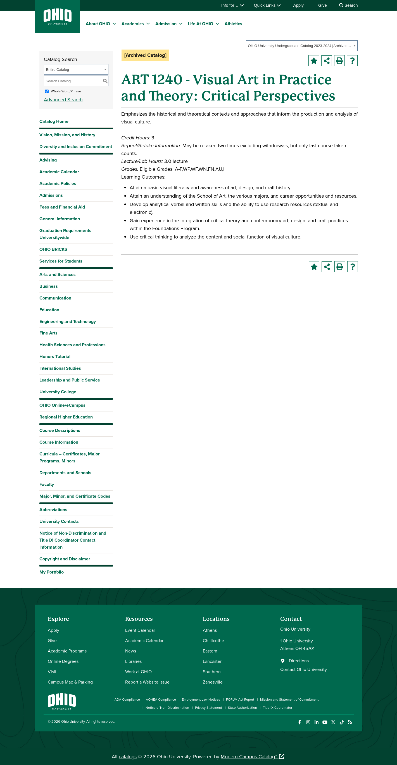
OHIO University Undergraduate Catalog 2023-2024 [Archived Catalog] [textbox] (300, 46)
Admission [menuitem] (166, 23)
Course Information (58, 442)
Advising (48, 160)
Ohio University (73, 721)
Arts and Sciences (57, 274)
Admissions (51, 195)
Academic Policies (57, 183)
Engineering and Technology (67, 321)
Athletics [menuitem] (233, 23)
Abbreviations (53, 509)
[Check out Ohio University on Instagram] (308, 722)
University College (57, 392)
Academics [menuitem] (133, 23)
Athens (210, 630)
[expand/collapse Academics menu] (148, 23)
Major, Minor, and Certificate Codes (74, 496)
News (130, 651)
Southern (212, 671)
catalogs (128, 756)
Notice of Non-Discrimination (167, 707)
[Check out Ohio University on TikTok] (341, 722)
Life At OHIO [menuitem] (200, 23)
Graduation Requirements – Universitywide (67, 234)
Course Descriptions (59, 430)
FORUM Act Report (240, 699)
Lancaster (212, 661)
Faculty (46, 484)
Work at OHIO (138, 671)
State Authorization (242, 707)
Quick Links (267, 5)
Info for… (232, 5)
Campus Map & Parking (70, 682)
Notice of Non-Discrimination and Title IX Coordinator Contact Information (72, 540)
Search (348, 5)
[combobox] (302, 45)
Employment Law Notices (201, 699)
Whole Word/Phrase (66, 91)
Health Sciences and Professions (72, 344)
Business (48, 286)
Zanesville (213, 682)
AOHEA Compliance (161, 699)
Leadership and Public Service (69, 380)
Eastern (210, 651)
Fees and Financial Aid (62, 207)
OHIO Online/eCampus (62, 405)
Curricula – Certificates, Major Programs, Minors (69, 457)
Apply (298, 5)
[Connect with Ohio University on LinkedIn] (316, 722)
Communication (55, 298)
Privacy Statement (208, 707)
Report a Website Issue (147, 682)
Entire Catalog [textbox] (57, 69)
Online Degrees (63, 661)
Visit (52, 671)
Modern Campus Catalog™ (249, 756)
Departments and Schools (65, 472)
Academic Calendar (59, 172)
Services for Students (60, 261)
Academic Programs (67, 651)
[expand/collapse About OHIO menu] (114, 23)
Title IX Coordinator (277, 707)
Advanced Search (63, 99)
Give (322, 5)
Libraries (133, 661)
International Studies (60, 368)
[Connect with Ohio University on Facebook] (299, 722)
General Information (59, 219)
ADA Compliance (127, 699)
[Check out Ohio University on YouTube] (325, 722)
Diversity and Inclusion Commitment (75, 146)
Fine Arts (48, 333)
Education (49, 310)
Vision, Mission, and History (67, 135)
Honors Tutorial (54, 356)
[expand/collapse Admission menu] (181, 23)
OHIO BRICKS (53, 249)
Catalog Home (53, 121)
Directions (299, 661)
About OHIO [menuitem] (98, 23)
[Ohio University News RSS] (350, 722)
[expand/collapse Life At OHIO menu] (217, 23)
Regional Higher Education (66, 417)
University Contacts (59, 521)
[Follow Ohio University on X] (333, 722)
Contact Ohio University (303, 669)
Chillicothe (213, 640)
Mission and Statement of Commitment (289, 699)
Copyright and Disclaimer (64, 559)
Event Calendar (140, 630)
